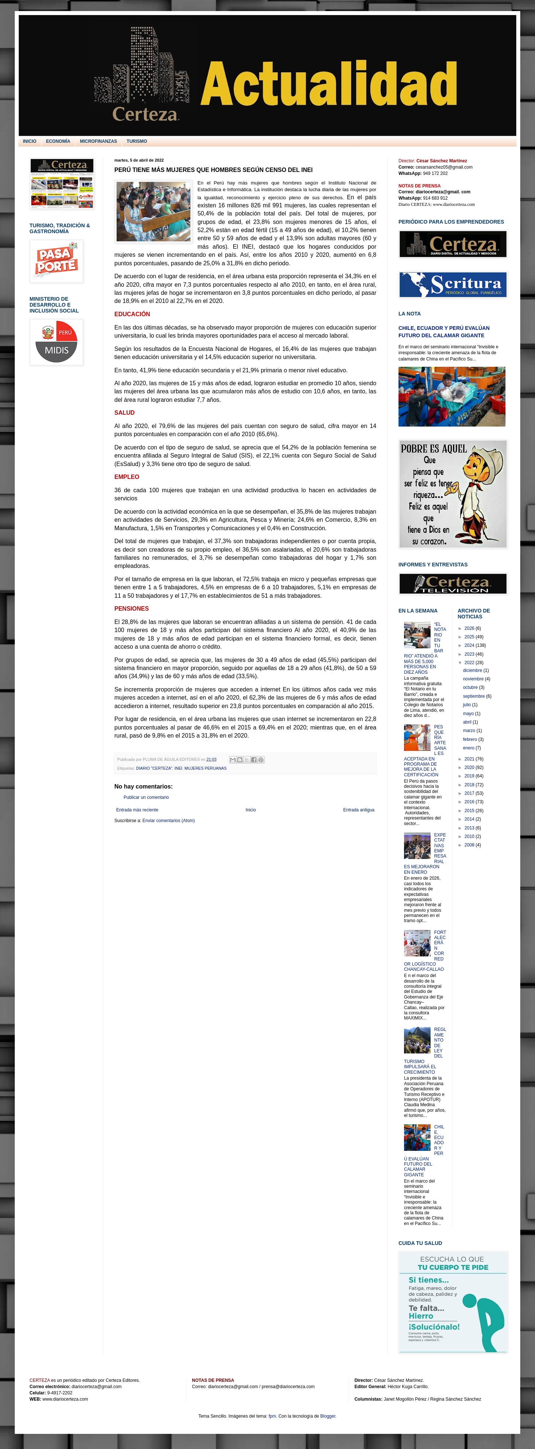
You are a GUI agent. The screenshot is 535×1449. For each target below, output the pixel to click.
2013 (470, 828)
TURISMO (137, 141)
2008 (470, 845)
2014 (470, 819)
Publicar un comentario (146, 797)
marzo (470, 730)
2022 (470, 662)
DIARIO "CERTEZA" (154, 768)
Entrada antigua (358, 810)
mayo (469, 713)
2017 (470, 793)
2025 (470, 636)
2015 (470, 810)
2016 (470, 801)
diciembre (473, 670)
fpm (272, 1416)
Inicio (251, 810)
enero (469, 748)
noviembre (474, 679)
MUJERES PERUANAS (205, 768)
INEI (178, 768)
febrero (470, 739)
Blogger (327, 1416)
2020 (470, 767)
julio (467, 704)
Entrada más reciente (137, 810)
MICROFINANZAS (98, 141)
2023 (470, 654)
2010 (470, 836)
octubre (471, 687)
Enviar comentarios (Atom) (168, 820)
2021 (470, 759)
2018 (470, 784)
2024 (470, 645)
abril (468, 722)
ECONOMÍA (58, 141)
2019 (470, 776)
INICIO (30, 141)
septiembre (474, 696)
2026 (470, 628)
